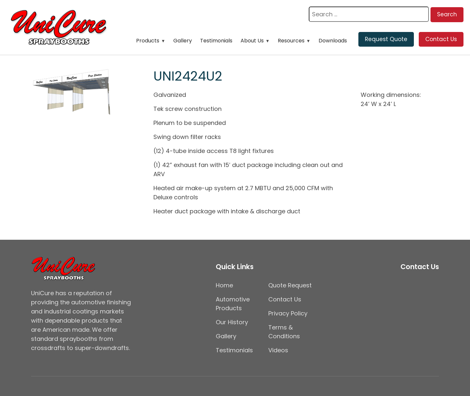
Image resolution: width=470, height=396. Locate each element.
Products (147, 40)
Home (224, 285)
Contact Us (441, 39)
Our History (232, 322)
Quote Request (290, 285)
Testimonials (216, 40)
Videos (278, 350)
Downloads (333, 40)
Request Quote (386, 39)
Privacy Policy (287, 313)
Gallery (182, 40)
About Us (252, 40)
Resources (291, 40)
